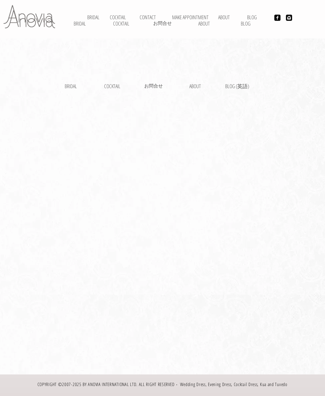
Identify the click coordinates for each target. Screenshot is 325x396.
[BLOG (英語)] (237, 86)
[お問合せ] (162, 23)
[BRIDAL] (93, 17)
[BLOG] (245, 23)
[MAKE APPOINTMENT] (190, 17)
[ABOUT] (224, 17)
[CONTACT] (147, 17)
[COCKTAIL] (121, 23)
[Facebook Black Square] (277, 18)
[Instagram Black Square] (289, 18)
